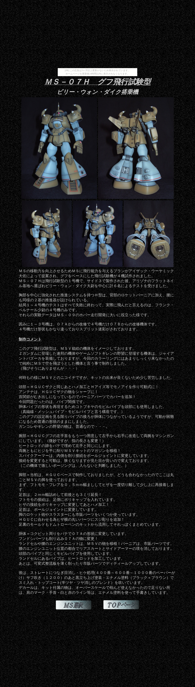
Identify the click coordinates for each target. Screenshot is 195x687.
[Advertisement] (97, 35)
